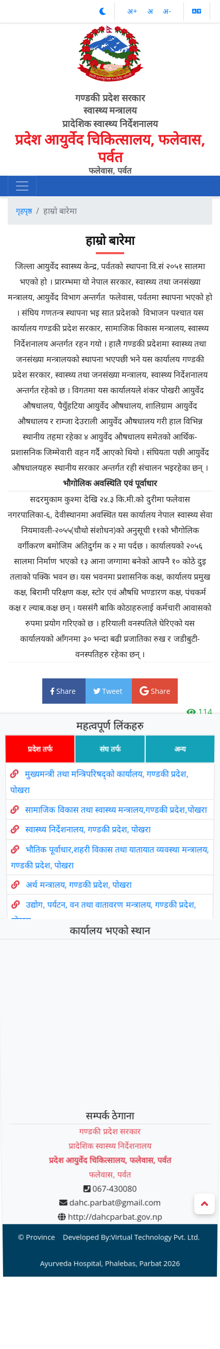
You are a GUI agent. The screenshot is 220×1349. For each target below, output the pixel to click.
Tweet (109, 691)
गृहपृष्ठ (24, 210)
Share (64, 691)
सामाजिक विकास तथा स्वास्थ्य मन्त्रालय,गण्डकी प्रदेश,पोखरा (116, 838)
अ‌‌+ (133, 11)
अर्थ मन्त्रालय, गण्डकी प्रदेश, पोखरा (77, 905)
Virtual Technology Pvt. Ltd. (151, 1172)
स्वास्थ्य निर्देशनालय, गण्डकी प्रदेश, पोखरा (86, 856)
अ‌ (151, 11)
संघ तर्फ (109, 781)
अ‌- (167, 11)
